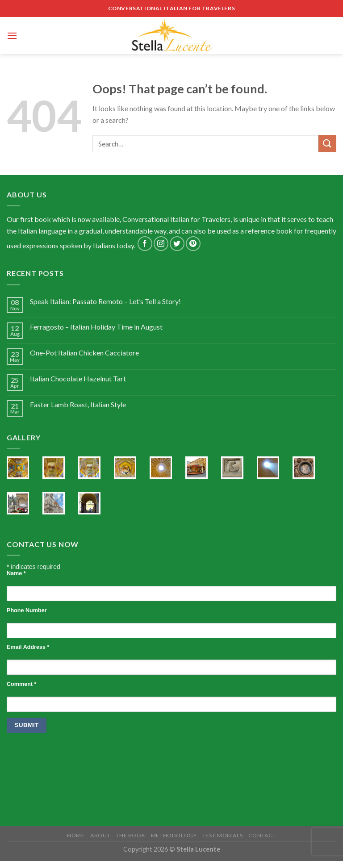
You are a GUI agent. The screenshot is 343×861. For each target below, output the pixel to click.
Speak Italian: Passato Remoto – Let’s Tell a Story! (105, 301)
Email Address (28, 647)
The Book (130, 835)
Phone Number (27, 610)
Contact (262, 835)
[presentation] (74, 761)
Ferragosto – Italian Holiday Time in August (96, 326)
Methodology (174, 835)
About (100, 835)
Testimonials (222, 835)
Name (16, 573)
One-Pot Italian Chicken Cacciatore (84, 352)
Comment (21, 684)
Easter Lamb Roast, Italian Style (78, 404)
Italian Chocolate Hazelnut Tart (78, 378)
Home (75, 835)
